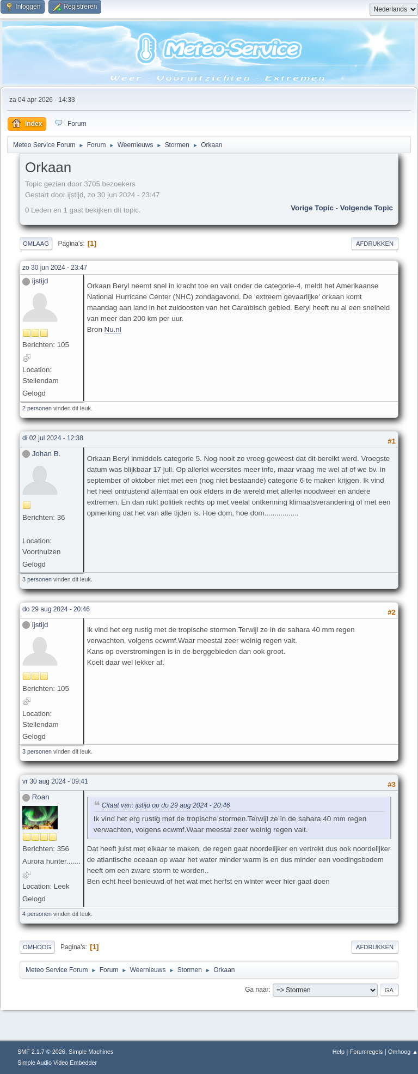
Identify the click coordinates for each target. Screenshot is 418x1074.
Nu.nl (112, 329)
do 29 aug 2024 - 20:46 (56, 609)
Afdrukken (375, 243)
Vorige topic (312, 208)
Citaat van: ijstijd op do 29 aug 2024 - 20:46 (166, 805)
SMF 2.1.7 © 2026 (41, 1051)
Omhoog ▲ (403, 1051)
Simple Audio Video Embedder (57, 1062)
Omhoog (37, 947)
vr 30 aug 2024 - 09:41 (55, 781)
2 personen (37, 408)
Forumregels (366, 1051)
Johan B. (46, 454)
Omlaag (36, 243)
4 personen (37, 914)
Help (339, 1051)
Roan (41, 797)
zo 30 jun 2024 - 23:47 (54, 267)
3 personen (37, 579)
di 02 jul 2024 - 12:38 (52, 438)
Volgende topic (366, 208)
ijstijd (40, 281)
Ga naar (256, 989)
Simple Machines (91, 1051)
